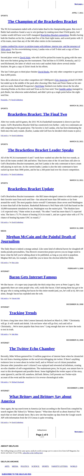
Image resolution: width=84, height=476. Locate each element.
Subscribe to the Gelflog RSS (16, 474)
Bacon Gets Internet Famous (33, 277)
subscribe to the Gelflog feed (32, 453)
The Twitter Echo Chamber (32, 348)
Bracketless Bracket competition (55, 35)
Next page (79, 4)
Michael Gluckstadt (18, 382)
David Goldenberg (17, 100)
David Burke (43, 72)
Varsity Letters (59, 466)
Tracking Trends (23, 313)
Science (35, 466)
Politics (25, 466)
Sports (45, 466)
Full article (5, 135)
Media (15, 466)
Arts (7, 466)
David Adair (25, 57)
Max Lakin (15, 262)
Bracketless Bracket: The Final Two (37, 114)
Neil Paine (39, 86)
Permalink (4, 100)
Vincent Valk (16, 298)
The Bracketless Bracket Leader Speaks (41, 150)
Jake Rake (15, 334)
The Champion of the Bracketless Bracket (42, 21)
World (73, 466)
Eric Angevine (61, 80)
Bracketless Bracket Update (31, 189)
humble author (65, 89)
